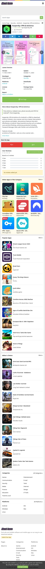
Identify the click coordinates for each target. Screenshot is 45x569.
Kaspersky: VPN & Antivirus (31, 23)
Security (13, 23)
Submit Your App (6, 537)
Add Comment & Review (35, 152)
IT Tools (26, 492)
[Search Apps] (20, 17)
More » (41, 179)
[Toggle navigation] (43, 3)
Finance (4, 489)
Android (19, 23)
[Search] (41, 17)
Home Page (5, 23)
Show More (5, 136)
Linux (4, 512)
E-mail (25, 480)
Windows (5, 509)
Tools (25, 483)
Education (5, 492)
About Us (4, 546)
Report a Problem (7, 94)
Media (4, 486)
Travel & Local (6, 496)
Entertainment (28, 477)
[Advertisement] (23, 10)
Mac (25, 509)
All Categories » (38, 473)
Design (26, 489)
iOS (25, 506)
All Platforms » (38, 502)
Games (4, 477)
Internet (26, 486)
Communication (7, 480)
